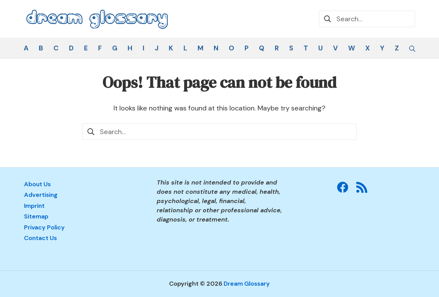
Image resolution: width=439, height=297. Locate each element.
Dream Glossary (247, 284)
